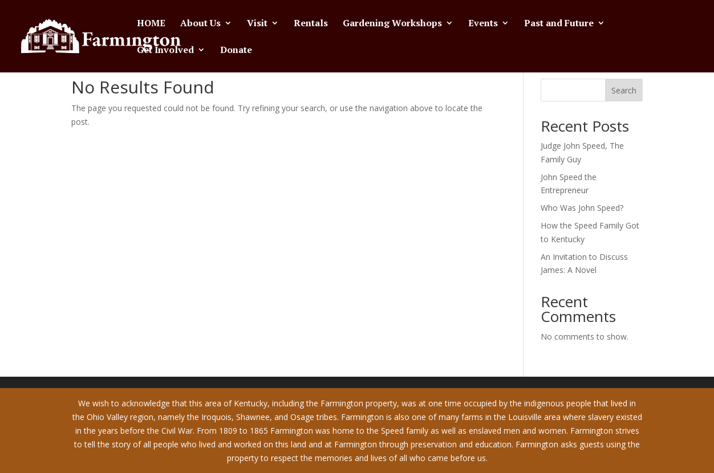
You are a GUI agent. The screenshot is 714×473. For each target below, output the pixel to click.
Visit (257, 24)
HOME (151, 24)
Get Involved (165, 51)
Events (483, 24)
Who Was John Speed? (582, 207)
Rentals (311, 24)
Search (623, 90)
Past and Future (559, 24)
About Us (200, 24)
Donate (236, 51)
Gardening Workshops (392, 24)
